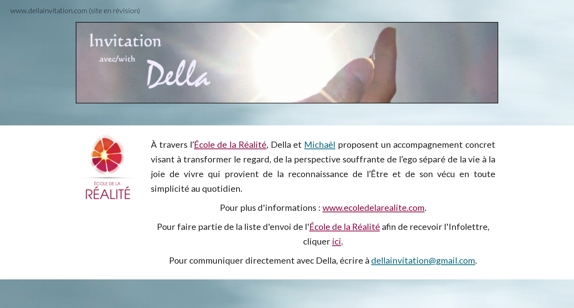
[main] (323, 202)
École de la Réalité (230, 144)
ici (336, 241)
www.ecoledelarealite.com (374, 207)
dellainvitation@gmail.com (423, 260)
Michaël (319, 144)
